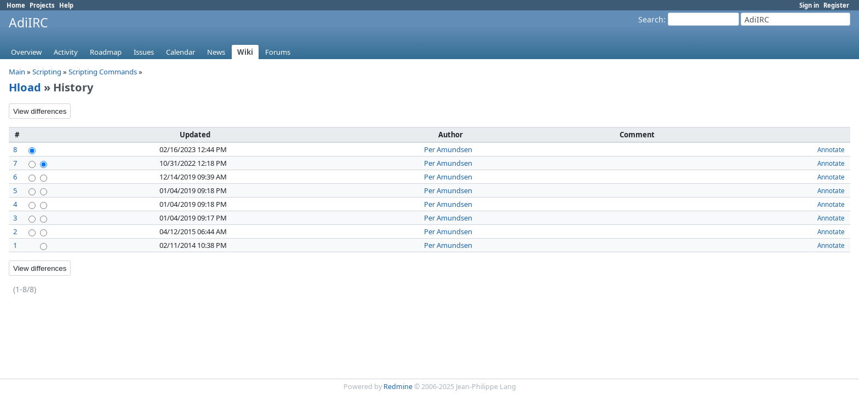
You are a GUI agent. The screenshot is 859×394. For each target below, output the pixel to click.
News (216, 52)
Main (17, 72)
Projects (42, 5)
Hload (25, 87)
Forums (277, 52)
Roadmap (106, 52)
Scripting (46, 72)
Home (16, 5)
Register (836, 5)
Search (650, 19)
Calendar (180, 52)
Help (66, 5)
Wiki (245, 52)
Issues (144, 52)
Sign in (809, 5)
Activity (66, 52)
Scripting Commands (102, 72)
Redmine (398, 386)
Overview (26, 52)
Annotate (831, 149)
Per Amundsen (448, 149)
